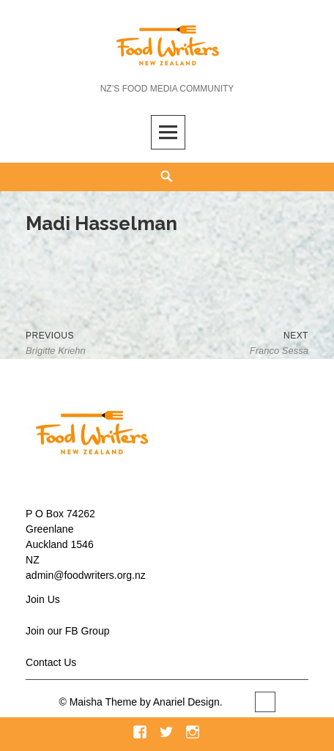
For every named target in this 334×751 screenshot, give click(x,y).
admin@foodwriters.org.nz (86, 575)
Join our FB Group (67, 631)
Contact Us (51, 662)
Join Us (43, 599)
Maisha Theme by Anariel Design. (148, 702)
